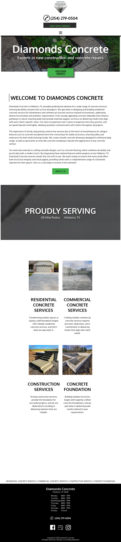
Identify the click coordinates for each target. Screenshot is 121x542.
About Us (60, 171)
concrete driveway (75, 137)
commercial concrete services (60, 112)
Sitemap (59, 540)
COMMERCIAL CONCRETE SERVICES (52, 481)
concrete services (98, 106)
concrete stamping (56, 140)
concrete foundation (34, 134)
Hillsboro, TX (36, 106)
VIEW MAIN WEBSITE (60, 26)
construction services (55, 131)
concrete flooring (73, 150)
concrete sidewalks (87, 115)
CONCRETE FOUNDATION (104, 481)
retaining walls (34, 119)
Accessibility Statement (71, 540)
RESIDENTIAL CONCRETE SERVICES (21, 481)
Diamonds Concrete (18, 106)
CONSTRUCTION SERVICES (80, 481)
